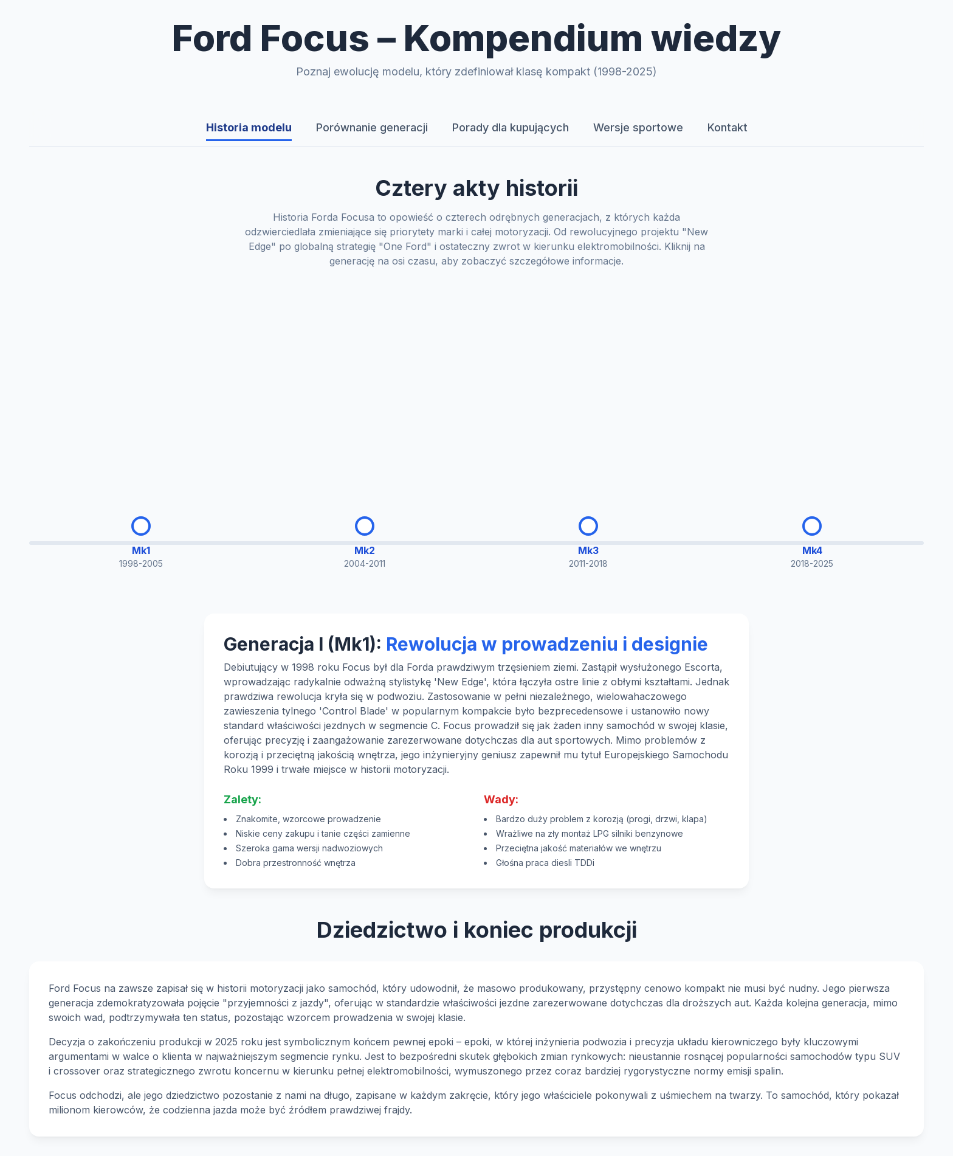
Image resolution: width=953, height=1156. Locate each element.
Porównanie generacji (372, 127)
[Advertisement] (476, 382)
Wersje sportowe (638, 127)
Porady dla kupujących (510, 127)
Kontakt (727, 127)
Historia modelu (249, 127)
